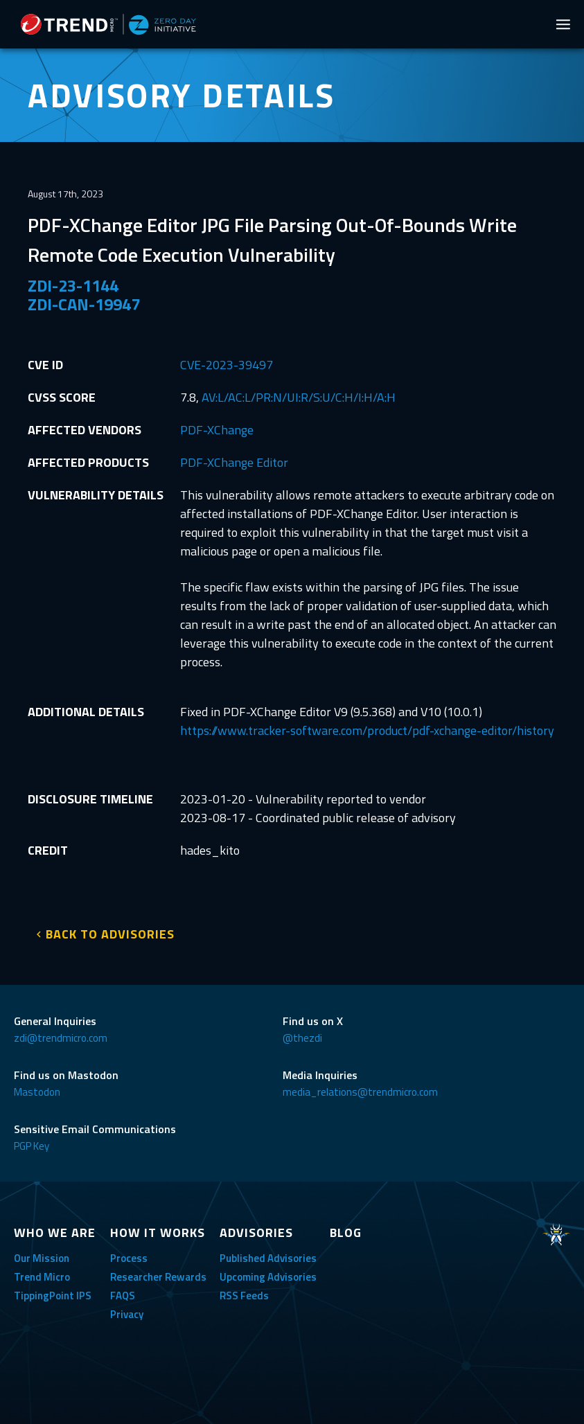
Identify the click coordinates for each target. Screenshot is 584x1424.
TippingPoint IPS (52, 1295)
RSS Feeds (244, 1295)
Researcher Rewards (158, 1277)
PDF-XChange (217, 429)
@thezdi (302, 1038)
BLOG (346, 1232)
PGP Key (31, 1146)
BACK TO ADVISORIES (110, 934)
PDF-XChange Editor (234, 462)
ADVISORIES (256, 1232)
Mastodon (37, 1092)
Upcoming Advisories (268, 1277)
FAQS (122, 1295)
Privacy (126, 1314)
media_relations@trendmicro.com (360, 1092)
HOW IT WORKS (157, 1232)
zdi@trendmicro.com (60, 1038)
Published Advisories (268, 1258)
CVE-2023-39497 (226, 364)
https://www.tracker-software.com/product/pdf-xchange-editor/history (367, 730)
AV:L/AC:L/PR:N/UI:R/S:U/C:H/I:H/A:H (299, 397)
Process (129, 1258)
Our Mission (41, 1258)
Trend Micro (42, 1277)
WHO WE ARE (55, 1232)
